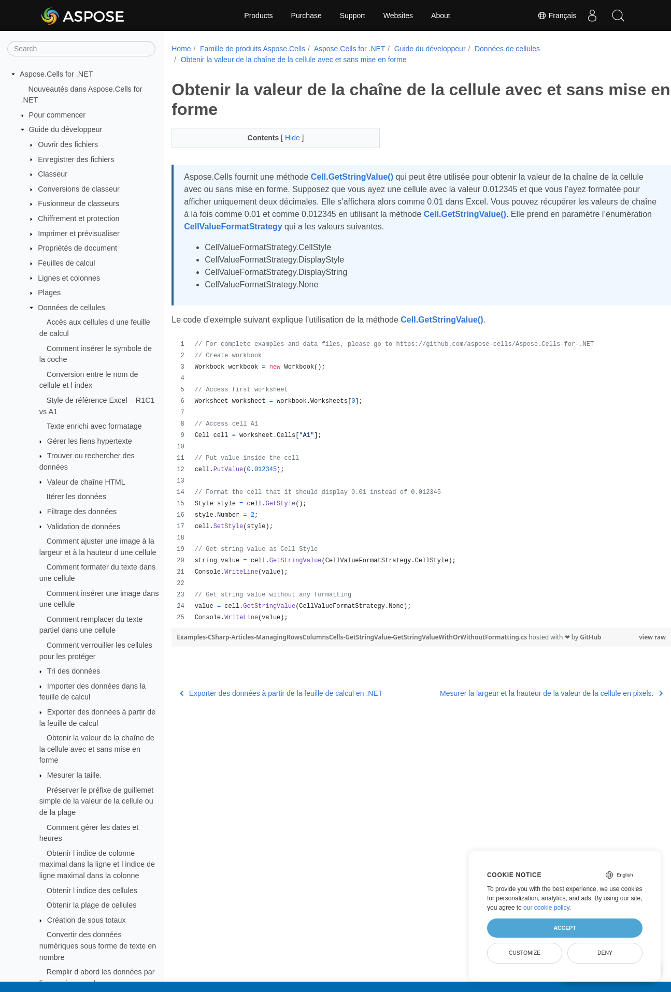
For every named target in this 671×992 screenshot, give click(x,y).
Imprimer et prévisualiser (79, 233)
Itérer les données (76, 496)
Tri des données (74, 671)
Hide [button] (286, 138)
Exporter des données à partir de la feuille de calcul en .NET (281, 693)
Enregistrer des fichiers (76, 159)
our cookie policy (546, 907)
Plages (49, 292)
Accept (564, 928)
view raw (617, 637)
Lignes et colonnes (69, 278)
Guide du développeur (66, 129)
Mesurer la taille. (74, 775)
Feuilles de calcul (66, 263)
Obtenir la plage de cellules (92, 905)
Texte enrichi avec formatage (94, 426)
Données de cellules (71, 307)
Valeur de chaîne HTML (86, 482)
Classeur (52, 174)
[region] (404, 481)
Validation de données (83, 526)
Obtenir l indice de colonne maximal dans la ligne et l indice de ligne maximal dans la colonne (97, 864)
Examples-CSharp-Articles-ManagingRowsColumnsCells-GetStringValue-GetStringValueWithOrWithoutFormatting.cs (353, 637)
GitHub (590, 637)
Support (352, 15)
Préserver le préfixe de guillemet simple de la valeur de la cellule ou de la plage (96, 801)
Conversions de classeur (79, 189)
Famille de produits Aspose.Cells (252, 49)
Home (181, 49)
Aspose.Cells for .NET (56, 74)
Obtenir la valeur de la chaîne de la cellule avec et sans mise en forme (96, 749)
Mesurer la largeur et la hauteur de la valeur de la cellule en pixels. (516, 693)
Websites (398, 15)
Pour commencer (57, 115)
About (440, 15)
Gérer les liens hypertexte (89, 441)
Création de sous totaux (86, 920)
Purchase (306, 15)
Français (557, 15)
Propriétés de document (77, 248)
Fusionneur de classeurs (78, 203)
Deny (604, 953)
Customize (525, 953)
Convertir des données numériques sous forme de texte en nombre (97, 945)
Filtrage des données (82, 511)
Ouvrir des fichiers (68, 144)
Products (258, 15)
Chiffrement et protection (78, 218)
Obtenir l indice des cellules (92, 890)
